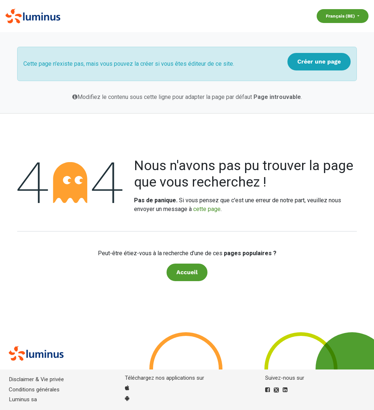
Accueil (187, 272)
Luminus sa (23, 399)
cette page (207, 209)
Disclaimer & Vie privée (36, 379)
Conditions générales (34, 389)
